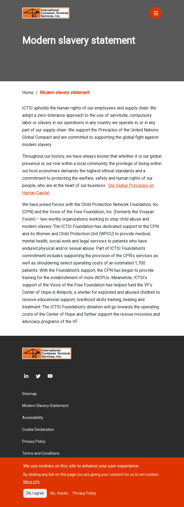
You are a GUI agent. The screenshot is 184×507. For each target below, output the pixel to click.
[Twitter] (35, 376)
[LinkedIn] (25, 376)
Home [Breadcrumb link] (28, 92)
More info (31, 483)
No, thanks (59, 494)
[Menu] (156, 13)
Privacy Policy (33, 441)
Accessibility (32, 417)
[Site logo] (45, 12)
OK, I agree (35, 494)
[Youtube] (46, 376)
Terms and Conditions (41, 453)
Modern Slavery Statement (45, 405)
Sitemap (29, 394)
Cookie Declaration (38, 429)
